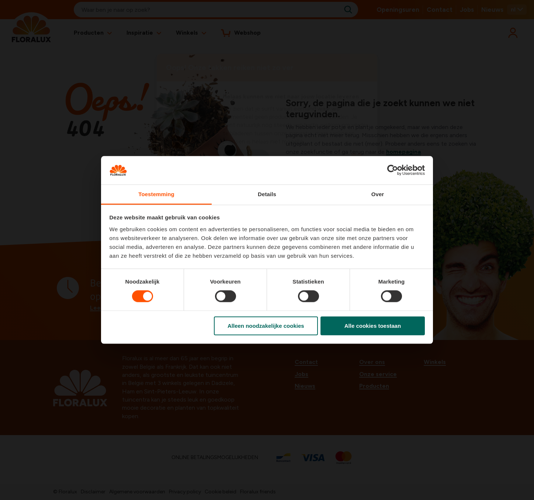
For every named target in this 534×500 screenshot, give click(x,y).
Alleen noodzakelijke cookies (266, 326)
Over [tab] (377, 194)
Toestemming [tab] (156, 194)
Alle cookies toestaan (372, 326)
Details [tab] (267, 194)
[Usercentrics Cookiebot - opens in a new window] (392, 170)
